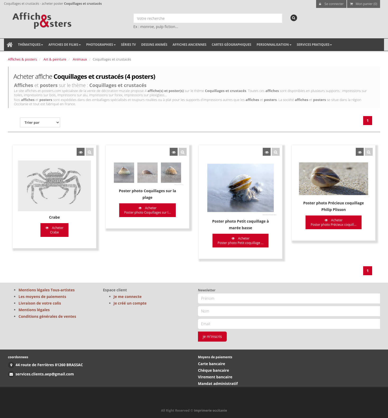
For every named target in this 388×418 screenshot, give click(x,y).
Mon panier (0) (363, 4)
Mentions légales (34, 309)
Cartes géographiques (231, 44)
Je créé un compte (130, 303)
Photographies (101, 44)
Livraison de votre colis (40, 303)
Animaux (80, 59)
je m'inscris (212, 336)
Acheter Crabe (54, 230)
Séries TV (128, 44)
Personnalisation (274, 44)
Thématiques (30, 44)
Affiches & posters (22, 59)
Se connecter (331, 4)
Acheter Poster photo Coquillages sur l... (147, 210)
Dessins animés (154, 44)
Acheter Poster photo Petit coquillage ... (241, 240)
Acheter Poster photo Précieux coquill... (333, 222)
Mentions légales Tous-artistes (47, 289)
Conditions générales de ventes (47, 316)
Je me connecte (128, 296)
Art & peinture (55, 59)
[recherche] (293, 17)
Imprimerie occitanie (210, 410)
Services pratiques (314, 44)
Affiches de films (64, 44)
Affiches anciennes (189, 44)
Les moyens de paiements (42, 296)
